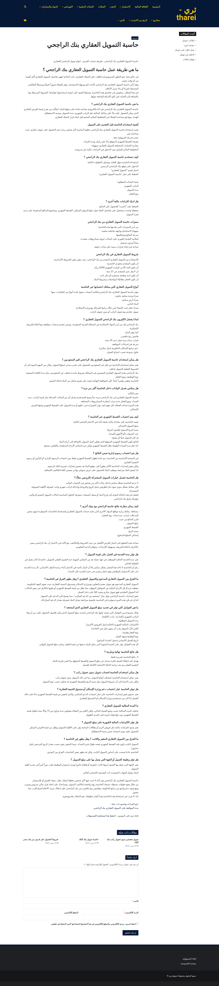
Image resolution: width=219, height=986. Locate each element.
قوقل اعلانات (188, 59)
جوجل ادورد (189, 45)
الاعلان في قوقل (187, 54)
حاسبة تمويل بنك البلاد (88, 839)
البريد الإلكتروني (131, 912)
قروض (134, 38)
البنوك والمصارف (49, 6)
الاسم (135, 901)
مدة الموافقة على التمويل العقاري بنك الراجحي (116, 808)
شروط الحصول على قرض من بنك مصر (40, 839)
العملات (101, 6)
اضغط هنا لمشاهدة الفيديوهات (100, 815)
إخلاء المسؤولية (189, 959)
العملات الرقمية (86, 6)
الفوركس (68, 6)
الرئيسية (156, 6)
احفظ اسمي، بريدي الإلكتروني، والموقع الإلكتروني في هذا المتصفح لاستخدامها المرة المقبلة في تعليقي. (93, 924)
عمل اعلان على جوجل (184, 50)
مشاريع (156, 20)
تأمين (122, 20)
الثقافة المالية (141, 6)
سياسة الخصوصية (188, 963)
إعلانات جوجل (188, 40)
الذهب (113, 6)
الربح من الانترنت (139, 20)
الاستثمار (126, 6)
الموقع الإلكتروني (71, 912)
